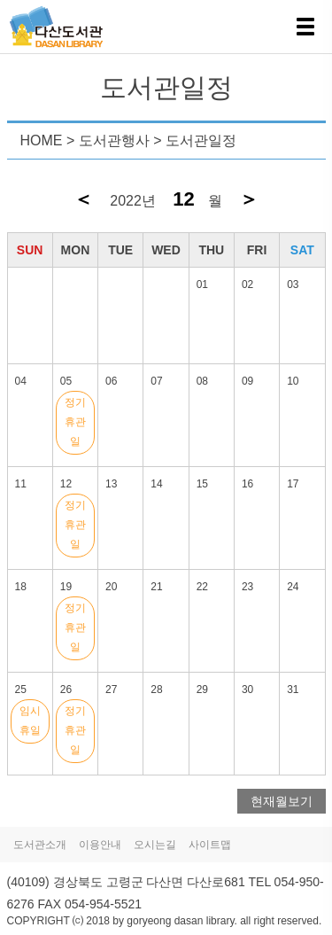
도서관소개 (39, 844)
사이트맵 (210, 844)
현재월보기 (282, 801)
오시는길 (155, 844)
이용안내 (100, 844)
